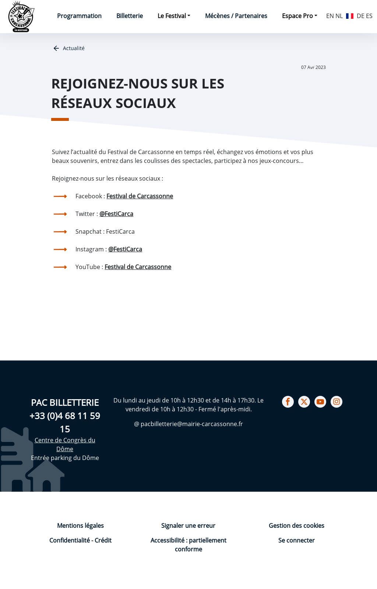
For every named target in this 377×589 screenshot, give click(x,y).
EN (330, 16)
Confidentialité (70, 540)
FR (349, 15)
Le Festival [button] (172, 16)
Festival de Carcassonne (139, 196)
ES (369, 16)
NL (339, 16)
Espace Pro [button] (297, 16)
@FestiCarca (116, 214)
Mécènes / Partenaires (236, 16)
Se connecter (296, 540)
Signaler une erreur (188, 526)
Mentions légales (80, 526)
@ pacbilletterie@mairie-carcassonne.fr (188, 424)
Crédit (103, 540)
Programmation (79, 16)
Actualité (73, 48)
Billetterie (129, 16)
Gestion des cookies (296, 526)
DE (360, 16)
